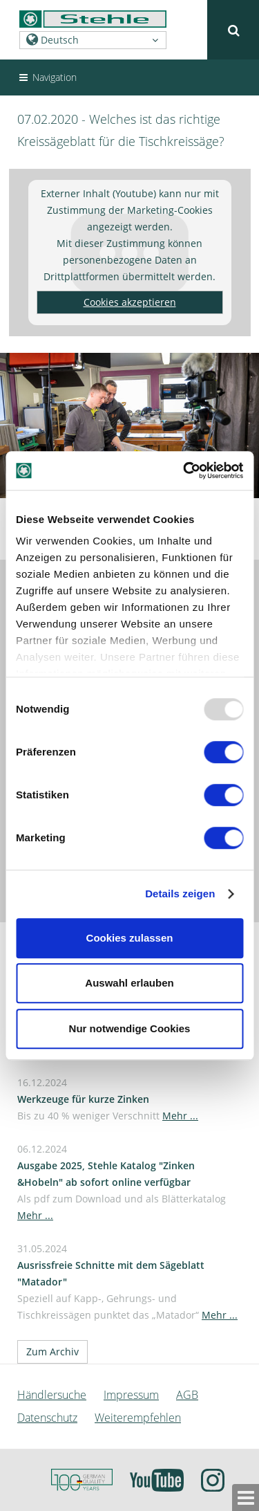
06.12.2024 (121, 1182)
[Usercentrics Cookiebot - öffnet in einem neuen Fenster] (184, 470)
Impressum (131, 1394)
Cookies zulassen (129, 938)
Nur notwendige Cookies (130, 1028)
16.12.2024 (107, 1099)
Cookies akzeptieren (130, 302)
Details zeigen (180, 893)
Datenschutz (47, 1417)
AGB (187, 1394)
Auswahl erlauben (129, 983)
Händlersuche (51, 1394)
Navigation (47, 77)
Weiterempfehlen (138, 1417)
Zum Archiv (52, 1351)
